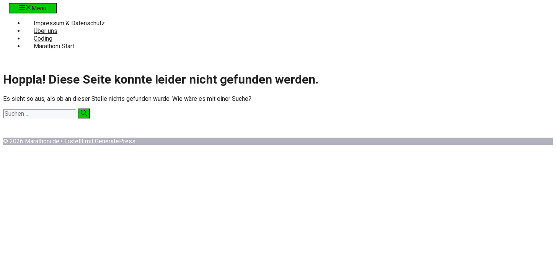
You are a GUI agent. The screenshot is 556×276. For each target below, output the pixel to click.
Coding (43, 38)
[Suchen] (84, 113)
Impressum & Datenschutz (69, 23)
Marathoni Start (54, 46)
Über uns (45, 30)
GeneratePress (115, 141)
